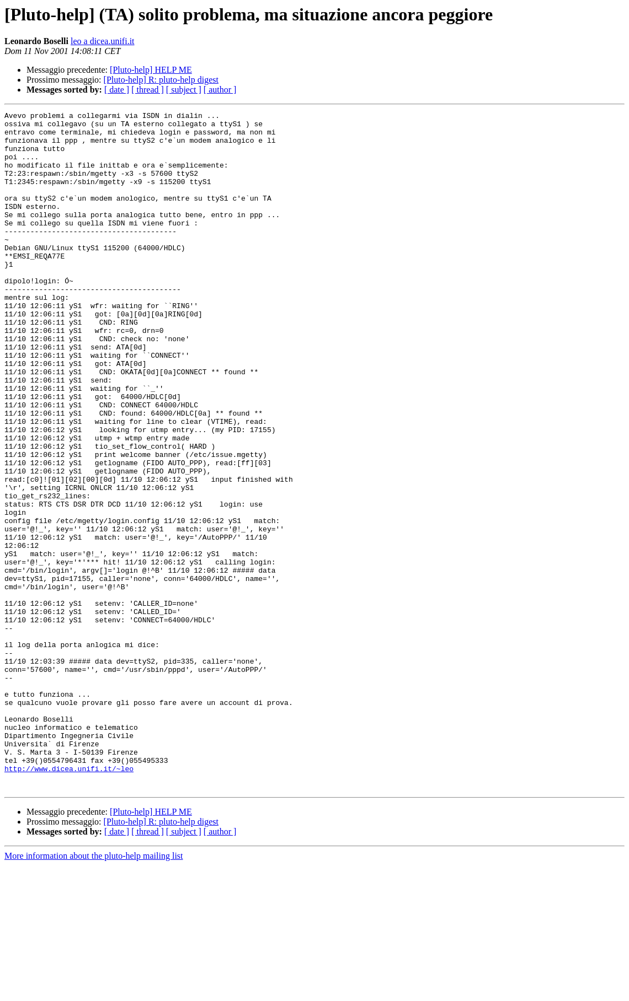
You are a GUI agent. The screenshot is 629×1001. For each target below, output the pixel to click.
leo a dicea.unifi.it (103, 41)
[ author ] (220, 89)
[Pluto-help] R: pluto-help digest (161, 79)
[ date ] (116, 89)
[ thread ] (147, 89)
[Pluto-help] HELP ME (151, 69)
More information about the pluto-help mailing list (93, 991)
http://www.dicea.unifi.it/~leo (69, 901)
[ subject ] (183, 89)
